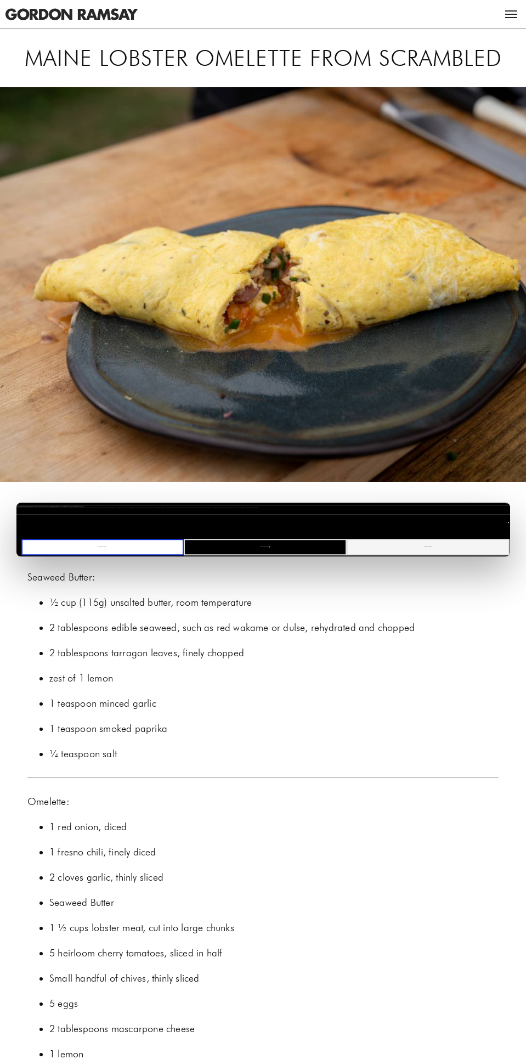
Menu (511, 14)
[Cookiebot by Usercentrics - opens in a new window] (462, 503)
